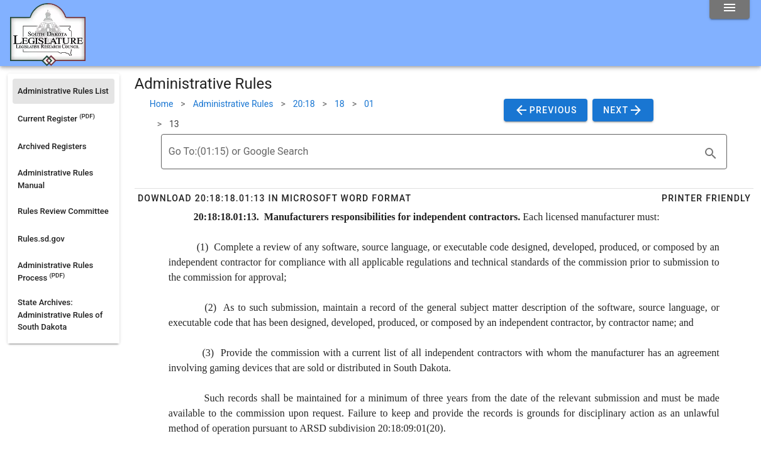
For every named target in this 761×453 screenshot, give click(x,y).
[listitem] (63, 91)
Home (162, 104)
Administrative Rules (233, 104)
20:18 (304, 104)
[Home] (48, 61)
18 (340, 104)
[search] (710, 153)
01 (369, 104)
